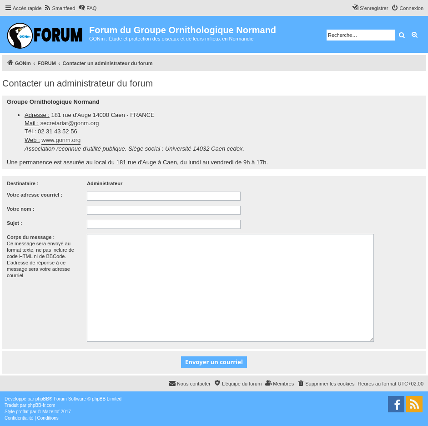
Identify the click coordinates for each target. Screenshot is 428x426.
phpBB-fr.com (41, 405)
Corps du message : (31, 237)
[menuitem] (60, 8)
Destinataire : (23, 183)
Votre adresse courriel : (34, 195)
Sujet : (14, 223)
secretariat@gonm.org (69, 123)
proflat (22, 411)
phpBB (42, 398)
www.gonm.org (61, 140)
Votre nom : (20, 209)
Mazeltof (51, 411)
